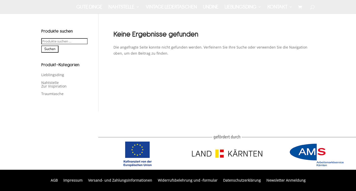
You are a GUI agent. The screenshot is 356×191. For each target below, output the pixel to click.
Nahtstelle (121, 7)
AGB (54, 181)
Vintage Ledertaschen (171, 7)
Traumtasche (52, 93)
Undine (211, 7)
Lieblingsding (240, 7)
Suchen (49, 49)
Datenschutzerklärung (242, 181)
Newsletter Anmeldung (286, 181)
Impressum (73, 181)
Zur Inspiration (54, 86)
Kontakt (277, 7)
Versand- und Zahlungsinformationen (120, 181)
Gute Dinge (89, 7)
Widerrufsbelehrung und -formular (187, 181)
